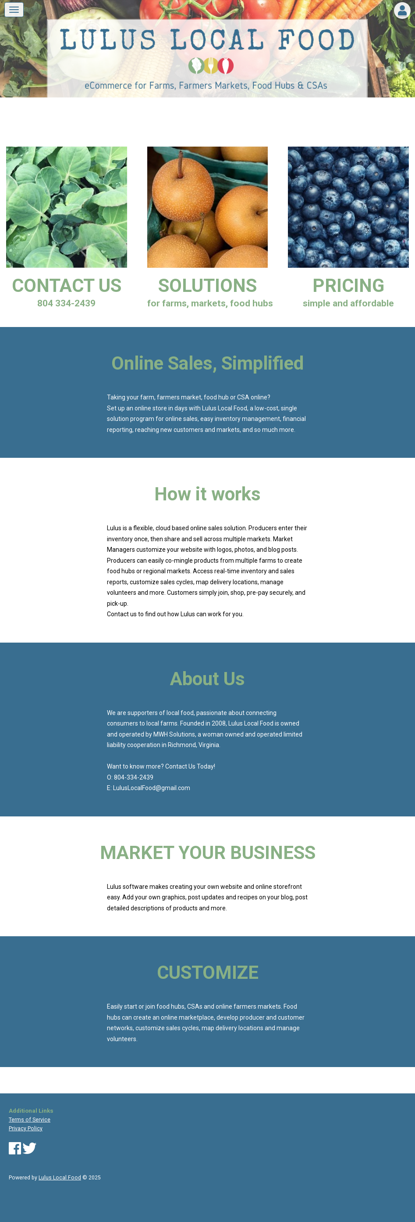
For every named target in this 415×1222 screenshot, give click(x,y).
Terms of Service (29, 1120)
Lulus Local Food (60, 1178)
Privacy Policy (26, 1128)
